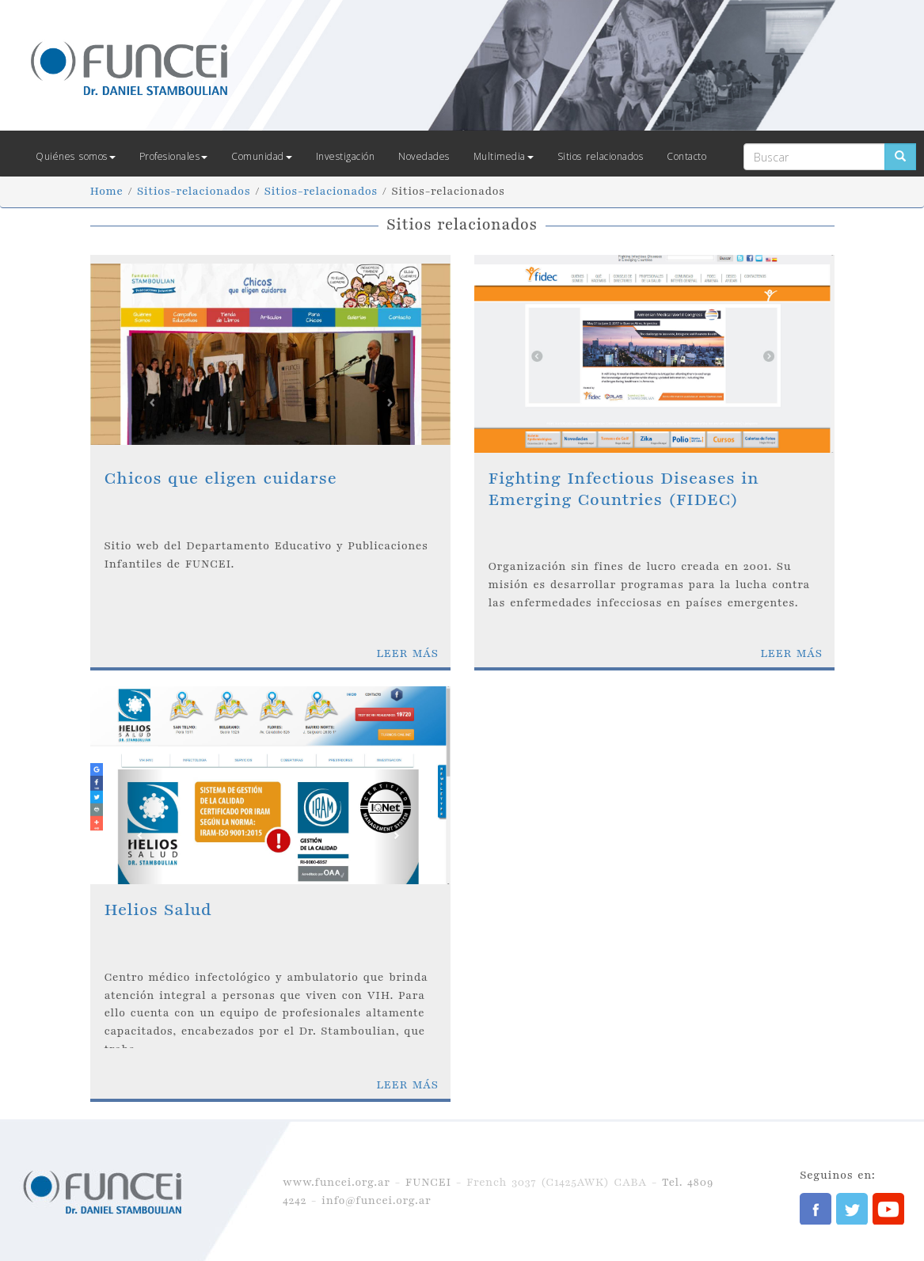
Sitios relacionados (600, 156)
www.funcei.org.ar (336, 1182)
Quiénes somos (76, 156)
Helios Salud (158, 909)
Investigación (345, 156)
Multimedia (503, 156)
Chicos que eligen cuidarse (221, 478)
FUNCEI (428, 1182)
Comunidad (261, 156)
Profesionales (173, 156)
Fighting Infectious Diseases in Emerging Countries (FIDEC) (624, 489)
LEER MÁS (407, 653)
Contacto (686, 156)
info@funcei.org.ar (376, 1200)
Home (107, 191)
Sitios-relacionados (193, 191)
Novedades (424, 156)
